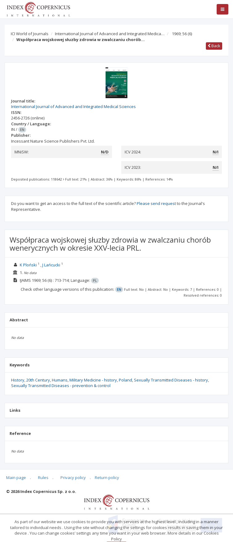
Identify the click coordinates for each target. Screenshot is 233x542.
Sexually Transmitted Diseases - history (171, 380)
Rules (43, 477)
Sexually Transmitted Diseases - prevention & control (60, 385)
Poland (125, 380)
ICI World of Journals (29, 33)
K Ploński (28, 265)
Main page (16, 477)
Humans (60, 380)
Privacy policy (73, 477)
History (17, 380)
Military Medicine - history (93, 380)
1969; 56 (182, 33)
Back (214, 45)
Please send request (156, 203)
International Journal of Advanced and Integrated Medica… (109, 33)
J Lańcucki (51, 265)
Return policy (107, 477)
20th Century (38, 380)
